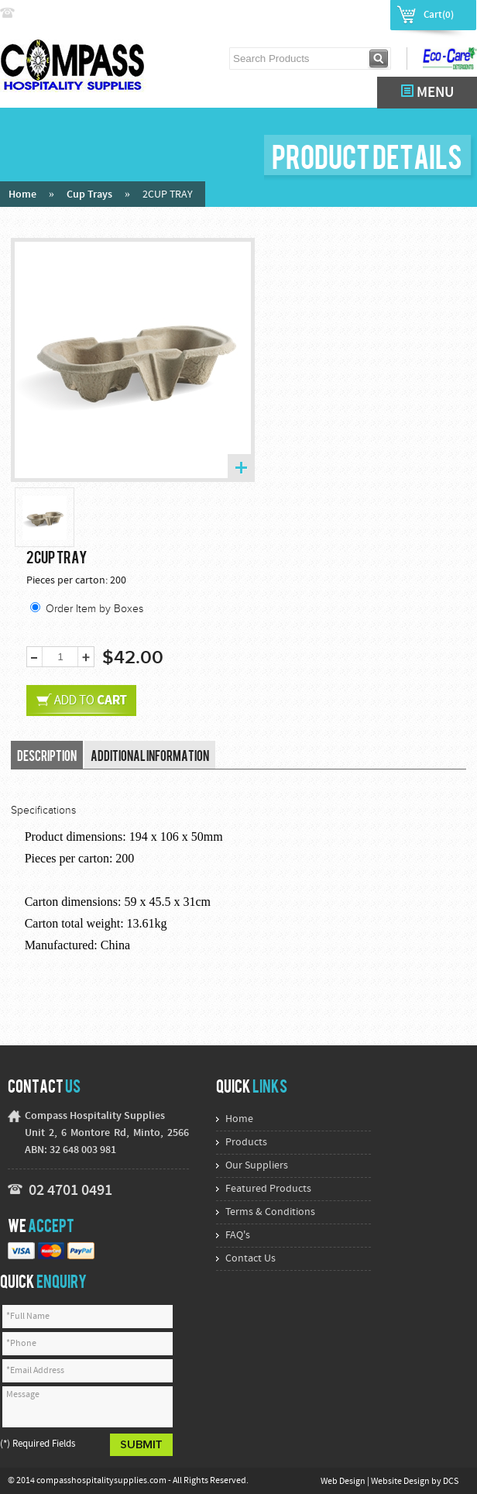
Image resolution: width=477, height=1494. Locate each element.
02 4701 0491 (70, 1191)
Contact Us (250, 1259)
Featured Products (268, 1189)
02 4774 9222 (51, 13)
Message (87, 1406)
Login (316, 14)
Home (22, 195)
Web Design (344, 1481)
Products (246, 1142)
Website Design (401, 1481)
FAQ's (237, 1235)
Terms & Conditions (270, 1212)
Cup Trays (89, 195)
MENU (427, 92)
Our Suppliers (256, 1166)
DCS (450, 1481)
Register (361, 14)
